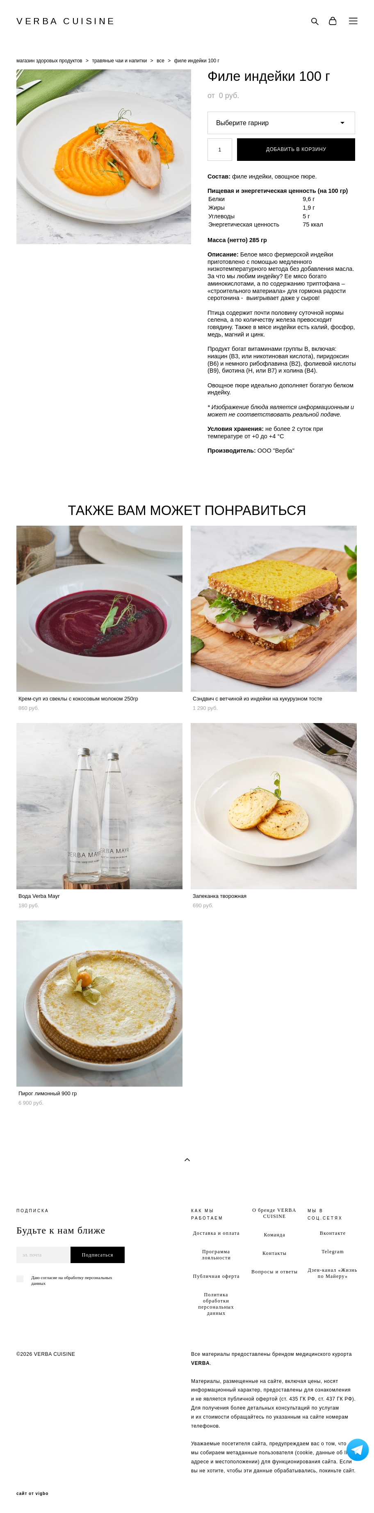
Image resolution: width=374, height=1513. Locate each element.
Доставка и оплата (216, 1233)
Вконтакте (333, 1233)
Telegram (333, 1251)
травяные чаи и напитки (119, 61)
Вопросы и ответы (274, 1272)
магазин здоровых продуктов (49, 61)
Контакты (274, 1253)
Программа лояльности (216, 1255)
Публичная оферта (216, 1276)
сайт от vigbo (32, 1494)
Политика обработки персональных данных (216, 1304)
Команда (274, 1235)
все (160, 61)
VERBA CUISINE (66, 21)
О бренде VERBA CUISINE (274, 1213)
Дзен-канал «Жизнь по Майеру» (332, 1273)
